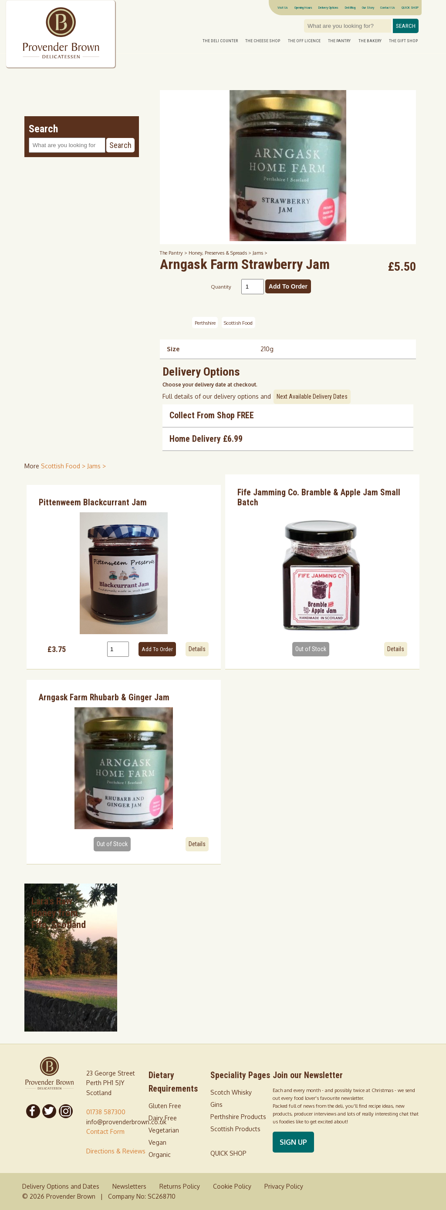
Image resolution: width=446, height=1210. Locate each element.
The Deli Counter (220, 40)
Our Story (368, 7)
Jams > (260, 252)
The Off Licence (304, 40)
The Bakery (370, 40)
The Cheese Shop (262, 40)
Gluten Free (165, 1105)
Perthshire (205, 322)
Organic (160, 1154)
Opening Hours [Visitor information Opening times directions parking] (303, 7)
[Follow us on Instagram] (65, 1111)
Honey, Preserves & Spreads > (221, 252)
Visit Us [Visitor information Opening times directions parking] (282, 7)
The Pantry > (174, 252)
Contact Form (105, 1131)
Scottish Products (235, 1129)
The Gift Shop (403, 40)
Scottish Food (238, 322)
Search (406, 26)
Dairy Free (163, 1118)
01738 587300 (105, 1112)
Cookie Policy (232, 1186)
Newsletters (129, 1186)
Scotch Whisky (231, 1092)
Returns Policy (179, 1186)
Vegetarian (164, 1130)
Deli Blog (350, 7)
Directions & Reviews (115, 1151)
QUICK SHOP (410, 7)
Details (197, 648)
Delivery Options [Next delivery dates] (328, 7)
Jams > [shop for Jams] (96, 466)
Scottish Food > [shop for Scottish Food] (64, 466)
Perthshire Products (238, 1116)
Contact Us (387, 7)
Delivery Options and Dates (60, 1186)
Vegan (157, 1142)
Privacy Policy (283, 1186)
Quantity (221, 286)
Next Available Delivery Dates (312, 396)
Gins (216, 1104)
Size (173, 349)
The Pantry (339, 40)
